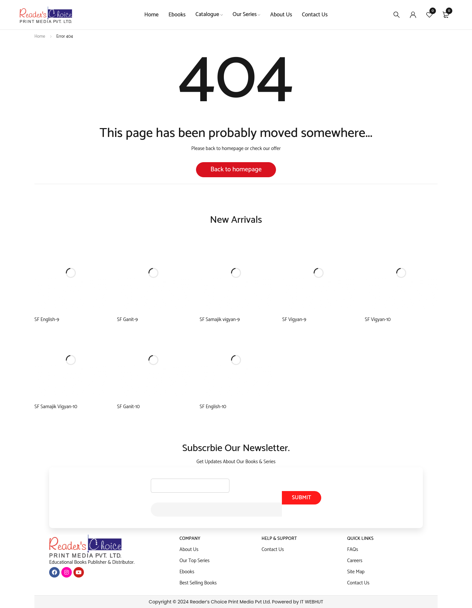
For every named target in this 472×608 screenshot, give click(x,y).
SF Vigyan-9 (294, 320)
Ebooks (187, 572)
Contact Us (273, 549)
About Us (189, 549)
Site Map (355, 572)
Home (39, 36)
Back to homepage (236, 169)
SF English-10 (213, 407)
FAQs (352, 549)
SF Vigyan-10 (378, 320)
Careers (355, 561)
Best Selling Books (198, 583)
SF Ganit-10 (128, 407)
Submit (301, 497)
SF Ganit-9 (127, 320)
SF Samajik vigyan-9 (220, 320)
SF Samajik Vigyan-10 (55, 407)
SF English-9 (46, 320)
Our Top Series (195, 561)
